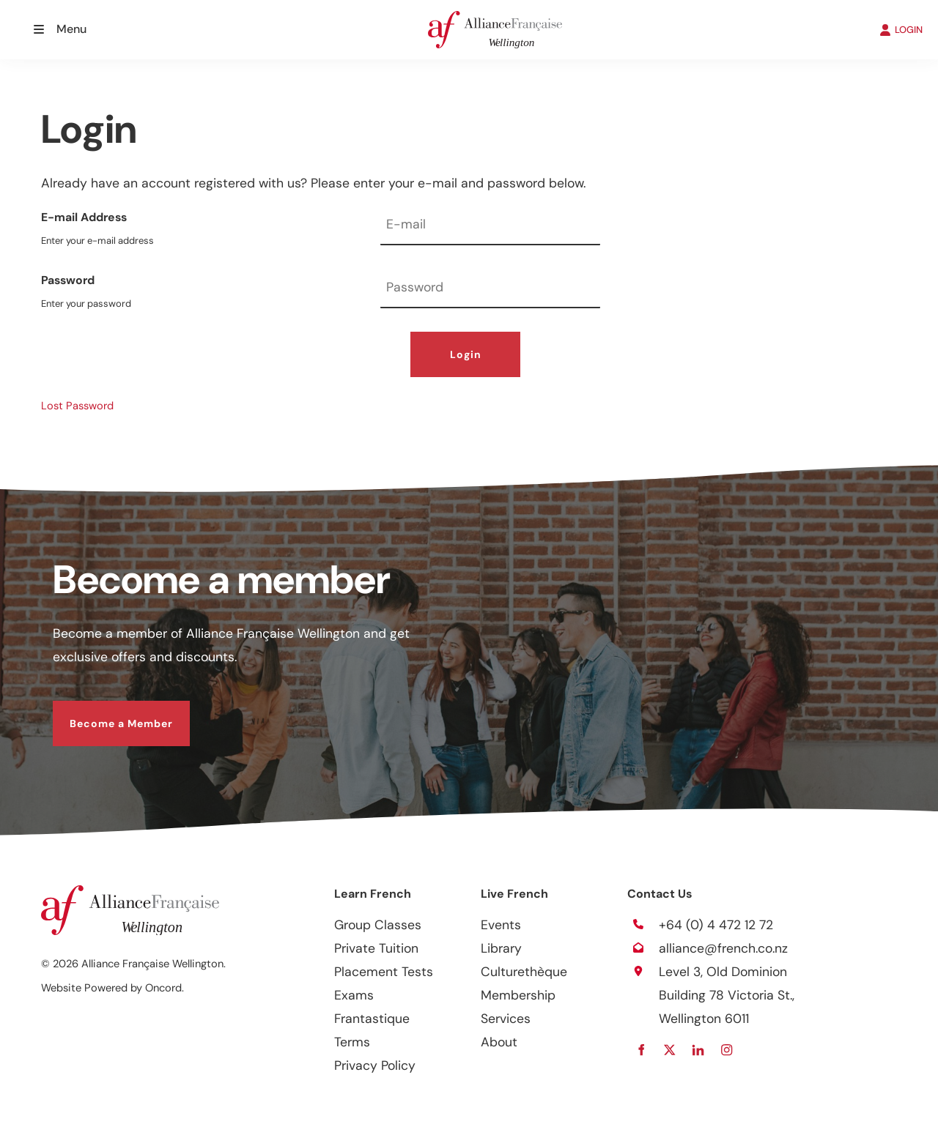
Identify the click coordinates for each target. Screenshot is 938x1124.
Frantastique (372, 1019)
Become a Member (104, 712)
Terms (352, 1042)
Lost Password (77, 405)
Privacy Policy (375, 1065)
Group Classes (377, 925)
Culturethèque (524, 972)
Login (465, 354)
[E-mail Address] (490, 226)
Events (501, 925)
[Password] (490, 289)
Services (506, 1019)
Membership (518, 995)
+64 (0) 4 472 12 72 (716, 925)
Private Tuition (376, 948)
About (499, 1042)
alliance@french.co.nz (723, 948)
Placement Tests (383, 972)
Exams (354, 995)
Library (501, 948)
